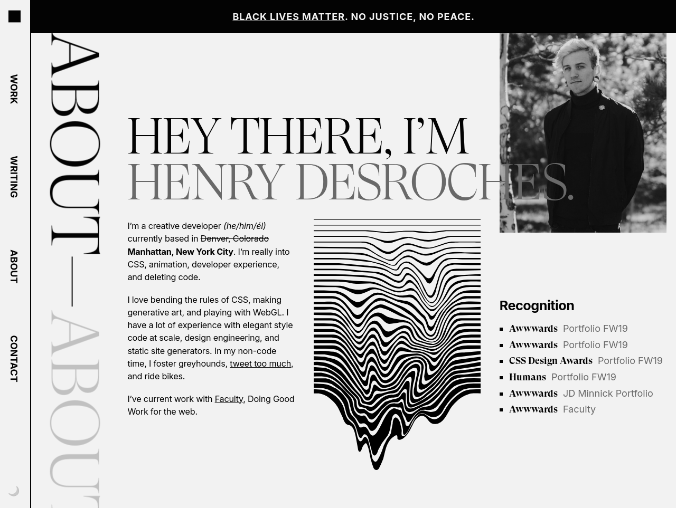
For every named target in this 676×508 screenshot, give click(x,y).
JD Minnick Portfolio (581, 393)
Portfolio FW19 (568, 328)
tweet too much (260, 363)
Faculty (229, 399)
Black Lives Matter (288, 16)
